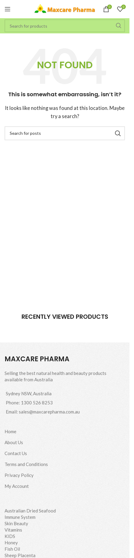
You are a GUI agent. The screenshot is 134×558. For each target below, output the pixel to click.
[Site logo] (65, 8)
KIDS (10, 536)
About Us (14, 442)
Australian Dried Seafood (30, 510)
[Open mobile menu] (8, 9)
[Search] (65, 25)
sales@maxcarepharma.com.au (49, 411)
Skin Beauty (16, 523)
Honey (11, 542)
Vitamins (13, 529)
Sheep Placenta (20, 555)
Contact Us (16, 453)
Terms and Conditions (26, 464)
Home (10, 431)
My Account (17, 486)
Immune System (20, 517)
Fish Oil (12, 549)
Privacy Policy (19, 475)
